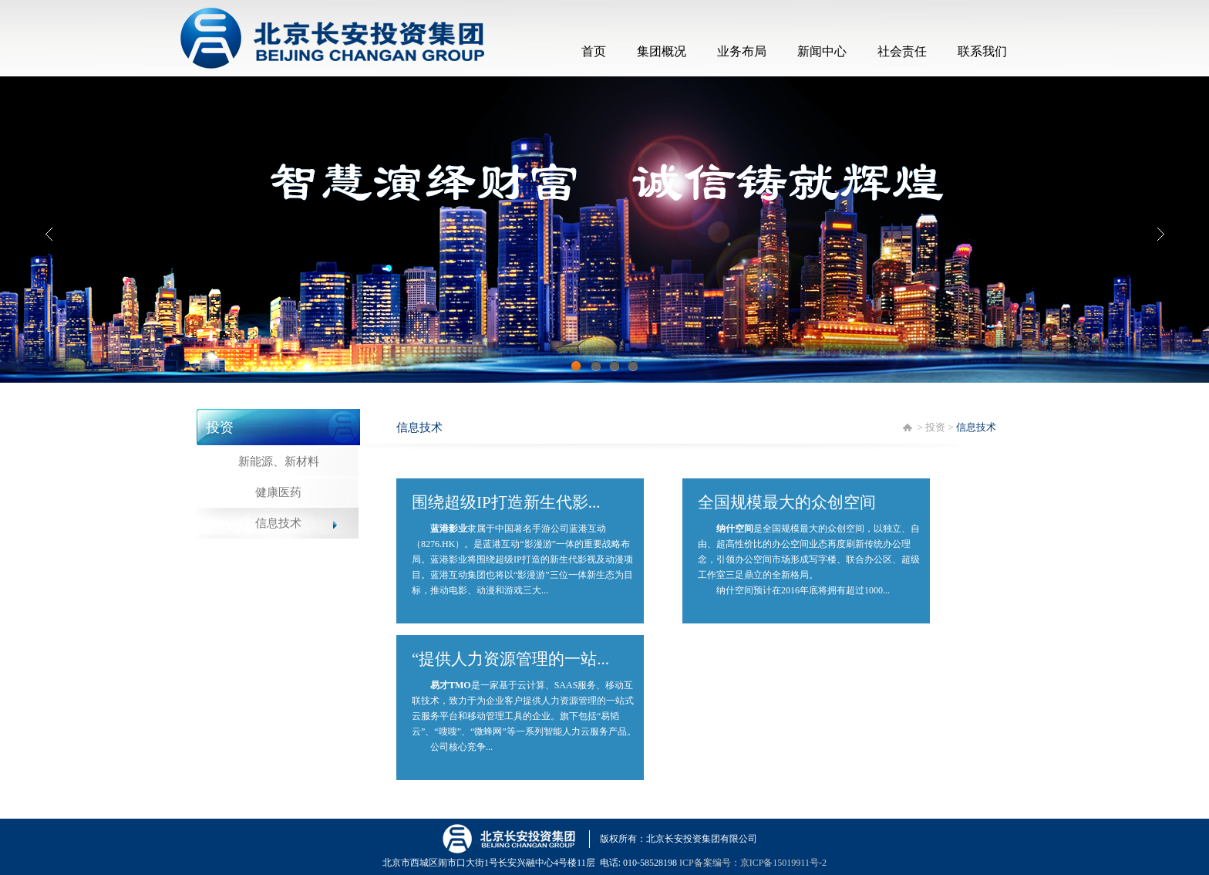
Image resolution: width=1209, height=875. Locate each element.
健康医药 (278, 492)
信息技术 (278, 523)
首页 (593, 51)
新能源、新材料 (278, 461)
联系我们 (982, 51)
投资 (935, 427)
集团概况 (661, 51)
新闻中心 (822, 51)
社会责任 (902, 51)
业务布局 (741, 51)
